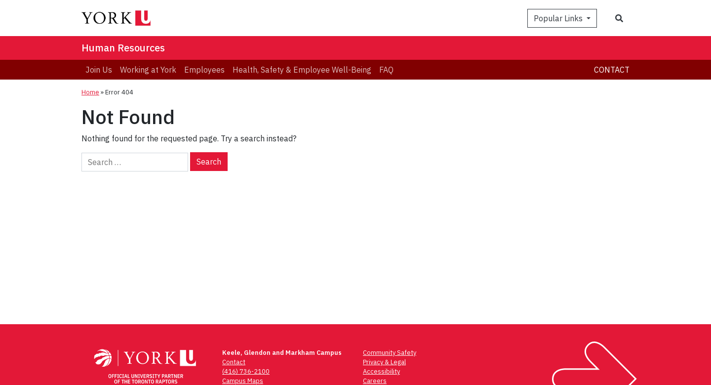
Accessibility (381, 371)
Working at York (148, 70)
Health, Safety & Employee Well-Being (302, 70)
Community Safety (389, 352)
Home (90, 92)
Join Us (98, 70)
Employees (204, 70)
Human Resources (123, 47)
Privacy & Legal (384, 362)
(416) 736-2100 (246, 371)
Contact (612, 70)
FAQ (386, 70)
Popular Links (559, 18)
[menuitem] (98, 70)
